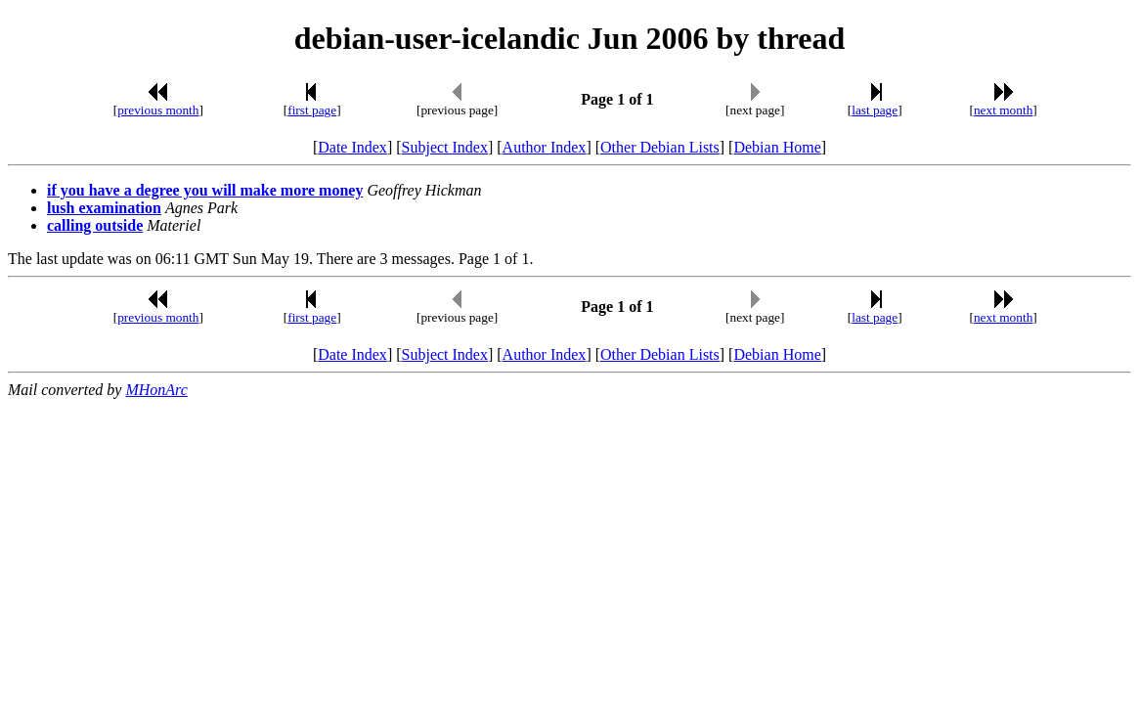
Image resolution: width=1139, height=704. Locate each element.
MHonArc (156, 389)
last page (875, 110)
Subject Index (445, 147)
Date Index (352, 147)
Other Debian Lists (660, 147)
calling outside (95, 225)
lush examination (104, 207)
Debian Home (776, 147)
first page (311, 110)
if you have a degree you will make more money (205, 190)
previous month (157, 110)
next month (1003, 110)
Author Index (545, 147)
